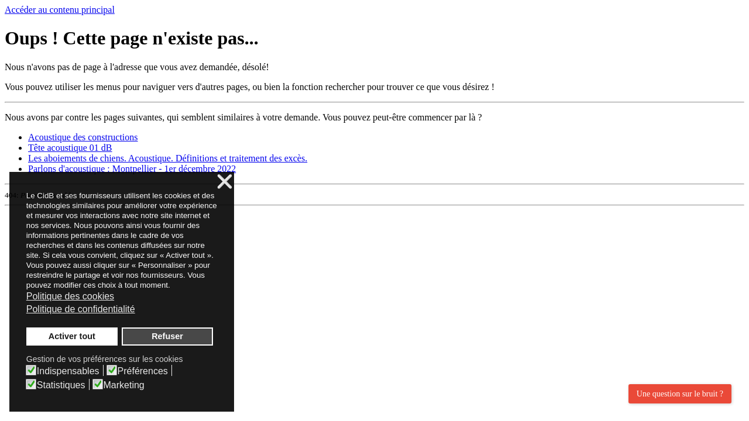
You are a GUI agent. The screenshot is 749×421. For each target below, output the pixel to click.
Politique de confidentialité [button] (80, 309)
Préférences (143, 371)
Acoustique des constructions (83, 137)
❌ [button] (225, 182)
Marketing (124, 385)
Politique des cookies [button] (70, 296)
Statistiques (61, 385)
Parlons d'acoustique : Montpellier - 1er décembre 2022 (132, 169)
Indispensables (68, 371)
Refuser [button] (167, 336)
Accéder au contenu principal (60, 10)
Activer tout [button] (72, 336)
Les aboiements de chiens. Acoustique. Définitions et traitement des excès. (167, 158)
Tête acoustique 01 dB (70, 148)
